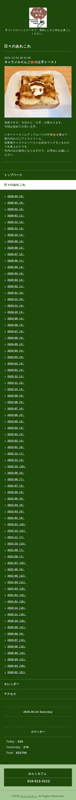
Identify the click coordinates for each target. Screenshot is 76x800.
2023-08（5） (16, 402)
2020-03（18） (16, 666)
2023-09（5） (16, 395)
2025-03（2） (16, 280)
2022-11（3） (16, 460)
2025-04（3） (16, 273)
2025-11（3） (16, 228)
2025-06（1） (16, 260)
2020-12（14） (16, 608)
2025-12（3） (16, 222)
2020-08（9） (16, 633)
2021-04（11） (16, 582)
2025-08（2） (16, 247)
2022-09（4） (16, 473)
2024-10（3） (16, 312)
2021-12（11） (16, 530)
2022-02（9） (16, 518)
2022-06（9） (16, 492)
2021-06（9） (16, 569)
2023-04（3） (16, 428)
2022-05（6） (16, 498)
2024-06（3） (16, 337)
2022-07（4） (16, 485)
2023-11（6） (16, 383)
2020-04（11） (16, 659)
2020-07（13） (16, 640)
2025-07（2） (16, 254)
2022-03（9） (16, 511)
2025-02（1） (16, 286)
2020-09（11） (16, 627)
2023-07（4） (16, 408)
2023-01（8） (16, 447)
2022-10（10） (16, 466)
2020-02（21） (16, 672)
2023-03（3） (16, 434)
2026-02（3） (16, 209)
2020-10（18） (16, 620)
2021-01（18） (16, 601)
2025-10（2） (16, 235)
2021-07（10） (16, 563)
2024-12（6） (16, 299)
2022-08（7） (16, 479)
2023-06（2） (16, 415)
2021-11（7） (16, 537)
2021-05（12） (16, 575)
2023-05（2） (16, 421)
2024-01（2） (16, 370)
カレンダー (11, 684)
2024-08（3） (16, 325)
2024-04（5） (16, 350)
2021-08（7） (16, 556)
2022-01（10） (16, 524)
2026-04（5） (16, 196)
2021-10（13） (16, 543)
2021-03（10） (16, 588)
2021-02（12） (16, 595)
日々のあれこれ (14, 184)
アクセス (10, 693)
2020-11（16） (16, 614)
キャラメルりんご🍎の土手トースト (30, 62)
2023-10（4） (16, 389)
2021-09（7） (16, 550)
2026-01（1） (16, 215)
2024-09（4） (16, 318)
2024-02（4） (16, 363)
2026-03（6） (16, 202)
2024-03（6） (16, 357)
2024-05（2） (16, 344)
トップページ (13, 174)
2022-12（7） (16, 453)
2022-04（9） (16, 505)
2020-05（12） (16, 653)
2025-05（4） (16, 267)
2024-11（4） (16, 305)
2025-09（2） (16, 241)
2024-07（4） (16, 331)
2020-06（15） (16, 646)
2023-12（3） (16, 376)
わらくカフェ (28, 796)
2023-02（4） (16, 440)
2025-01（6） (16, 292)
